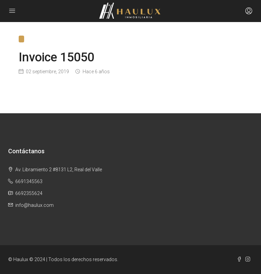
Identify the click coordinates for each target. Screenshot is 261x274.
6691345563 (28, 181)
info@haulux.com (34, 205)
